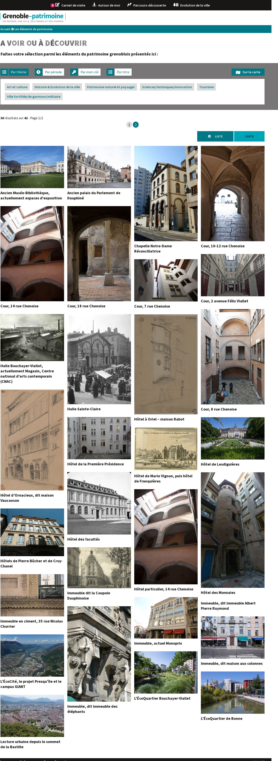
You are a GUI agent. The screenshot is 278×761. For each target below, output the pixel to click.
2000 (236, 18)
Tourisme (213, 87)
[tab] (21, 72)
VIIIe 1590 (116, 18)
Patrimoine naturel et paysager (117, 87)
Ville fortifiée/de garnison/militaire (40, 96)
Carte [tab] (256, 136)
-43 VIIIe (96, 18)
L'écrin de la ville (257, 18)
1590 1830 (137, 18)
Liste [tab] (225, 136)
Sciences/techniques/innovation (174, 87)
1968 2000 (219, 18)
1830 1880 (158, 18)
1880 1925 (178, 18)
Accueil (12, 29)
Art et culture (23, 87)
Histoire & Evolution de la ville (63, 87)
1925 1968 (199, 18)
